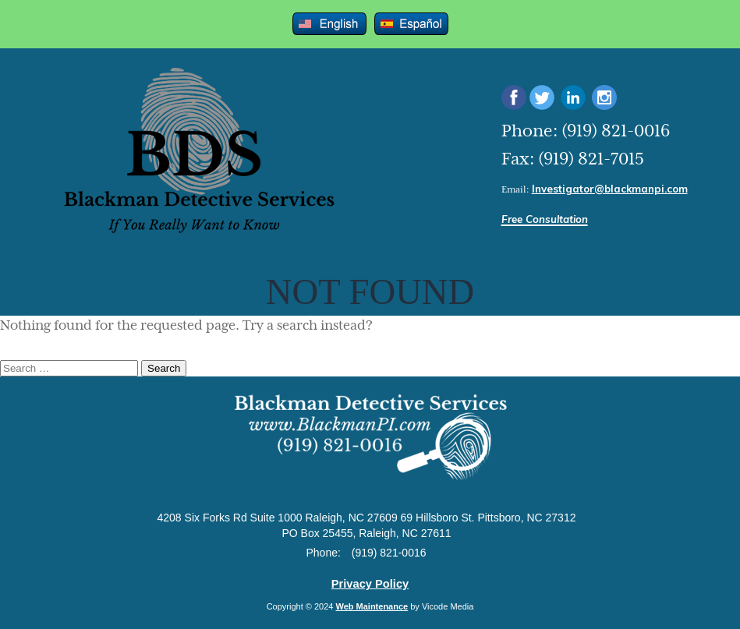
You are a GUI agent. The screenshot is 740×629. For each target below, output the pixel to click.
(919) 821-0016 (615, 131)
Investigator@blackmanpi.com (610, 188)
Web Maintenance (371, 606)
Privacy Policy (370, 584)
